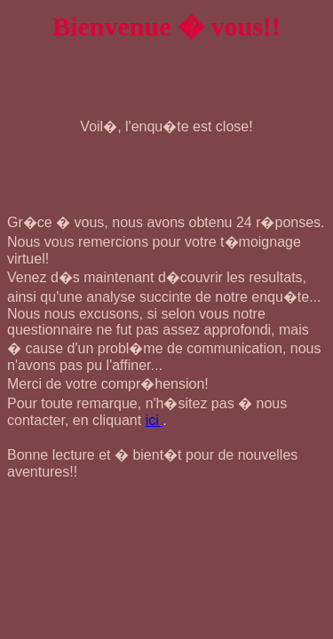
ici (154, 420)
